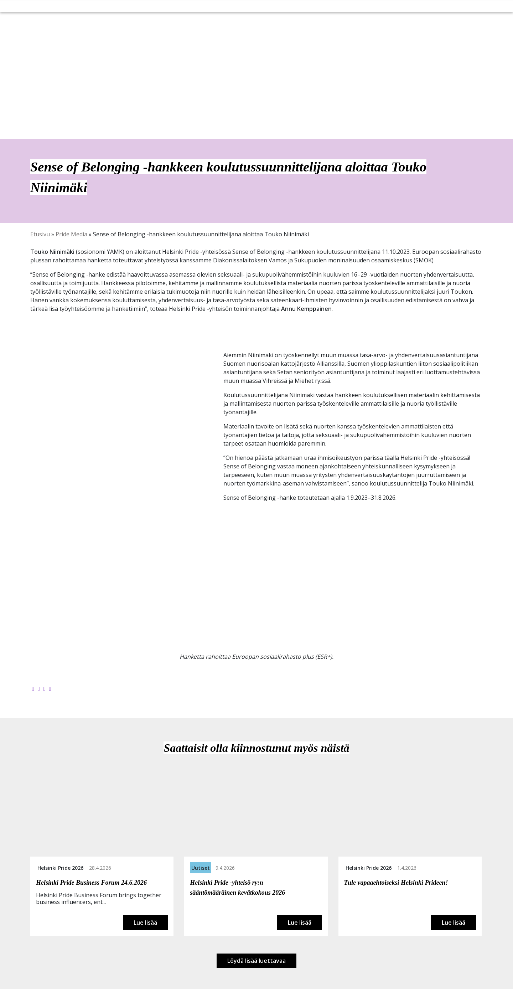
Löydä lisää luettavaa (256, 961)
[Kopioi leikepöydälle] (50, 689)
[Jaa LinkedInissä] (44, 689)
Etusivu (40, 234)
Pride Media (71, 234)
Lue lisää (145, 922)
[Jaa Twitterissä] (39, 689)
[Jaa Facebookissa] (33, 689)
